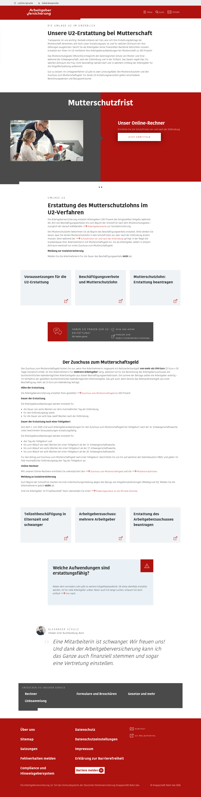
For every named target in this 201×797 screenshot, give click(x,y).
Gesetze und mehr (141, 694)
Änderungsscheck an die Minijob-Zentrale (116, 491)
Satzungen (28, 749)
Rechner (31, 694)
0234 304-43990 (125, 329)
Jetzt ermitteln (139, 137)
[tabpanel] (100, 137)
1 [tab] (100, 188)
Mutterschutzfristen (147, 471)
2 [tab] (102, 188)
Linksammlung (36, 701)
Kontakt (140, 729)
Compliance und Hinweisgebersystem (37, 770)
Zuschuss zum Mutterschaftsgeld (98, 393)
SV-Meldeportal (145, 735)
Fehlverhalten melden (38, 758)
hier (68, 593)
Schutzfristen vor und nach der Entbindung (102, 238)
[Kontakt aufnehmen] (173, 12)
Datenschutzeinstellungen (96, 739)
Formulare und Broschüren (97, 694)
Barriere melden (90, 770)
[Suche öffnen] (161, 13)
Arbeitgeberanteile (97, 226)
